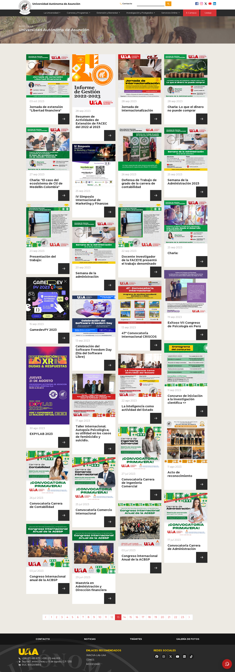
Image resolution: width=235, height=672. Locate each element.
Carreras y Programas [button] (78, 13)
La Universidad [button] (51, 13)
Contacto (127, 3)
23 (182, 617)
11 (106, 617)
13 (118, 617)
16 (137, 617)
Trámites (136, 639)
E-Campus (191, 13)
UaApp (208, 13)
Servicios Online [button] (169, 13)
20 (162, 617)
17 (143, 617)
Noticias (90, 639)
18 (149, 617)
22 (175, 617)
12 (112, 617)
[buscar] (150, 3)
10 (100, 617)
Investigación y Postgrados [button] (139, 13)
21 (169, 617)
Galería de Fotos (187, 639)
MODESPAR (93, 664)
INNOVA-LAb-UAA (96, 655)
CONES (90, 659)
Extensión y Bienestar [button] (107, 13)
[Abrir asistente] (227, 664)
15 (131, 617)
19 (156, 617)
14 (124, 617)
